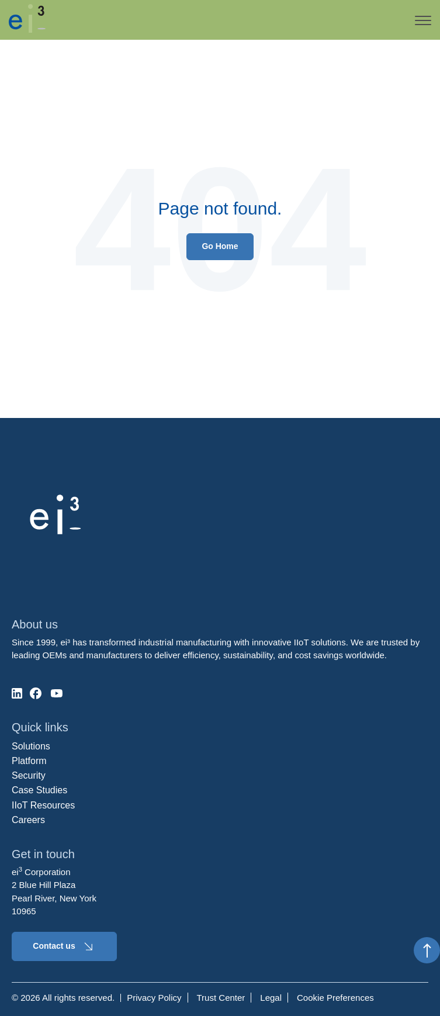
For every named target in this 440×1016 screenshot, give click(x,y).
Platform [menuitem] (29, 761)
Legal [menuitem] (271, 998)
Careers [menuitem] (28, 820)
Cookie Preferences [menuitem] (335, 998)
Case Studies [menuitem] (39, 790)
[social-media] (17, 693)
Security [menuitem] (29, 775)
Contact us (64, 946)
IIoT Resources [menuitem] (43, 805)
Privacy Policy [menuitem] (154, 998)
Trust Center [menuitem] (221, 998)
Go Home (220, 246)
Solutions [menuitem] (31, 746)
